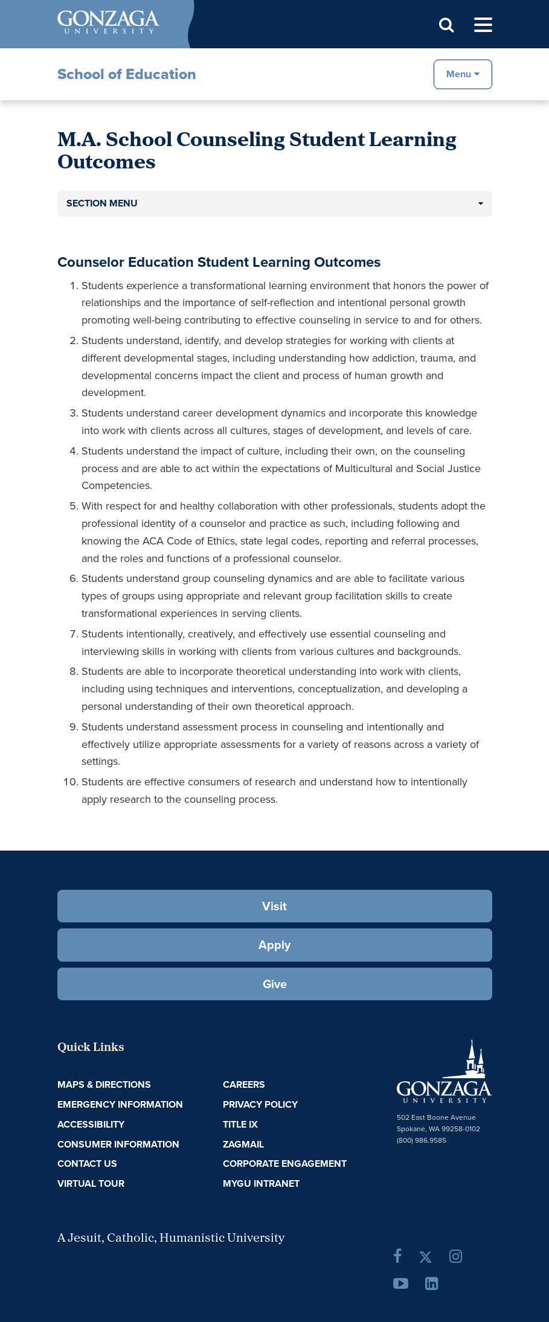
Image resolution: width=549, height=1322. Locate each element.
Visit (274, 906)
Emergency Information (120, 1104)
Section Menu (102, 203)
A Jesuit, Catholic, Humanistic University (170, 1239)
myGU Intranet (261, 1183)
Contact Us (87, 1163)
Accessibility (90, 1124)
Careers (244, 1084)
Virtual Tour (90, 1183)
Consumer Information (118, 1144)
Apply (274, 945)
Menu (458, 73)
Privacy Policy (260, 1104)
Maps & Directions (104, 1084)
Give (275, 984)
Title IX (240, 1124)
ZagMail (243, 1144)
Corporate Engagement (285, 1163)
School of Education (126, 74)
